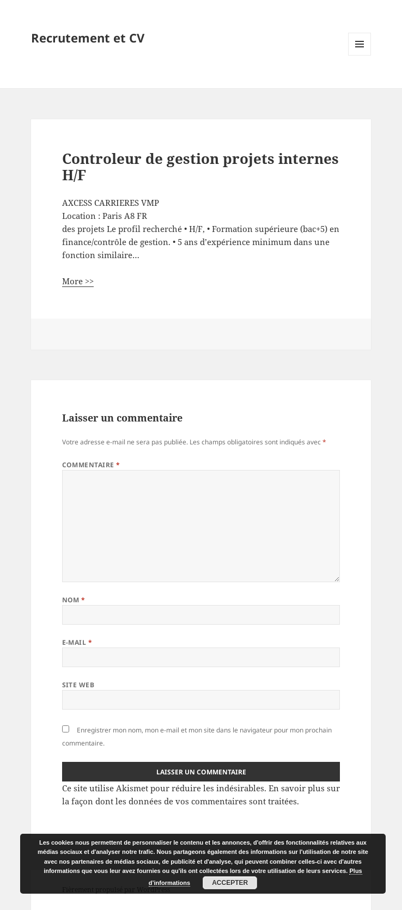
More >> (78, 281)
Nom (74, 599)
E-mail (77, 642)
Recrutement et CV (87, 37)
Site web (78, 684)
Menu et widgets (360, 55)
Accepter (230, 883)
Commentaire (91, 464)
